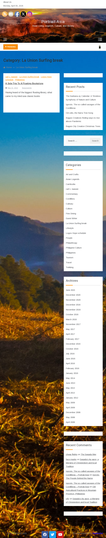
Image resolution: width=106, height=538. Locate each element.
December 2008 (73, 412)
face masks (71, 459)
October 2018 (72, 314)
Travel (68, 262)
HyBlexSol (98, 533)
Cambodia (70, 184)
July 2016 (70, 353)
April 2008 (70, 422)
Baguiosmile (27, 88)
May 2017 (70, 329)
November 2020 (73, 300)
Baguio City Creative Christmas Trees (83, 126)
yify (67, 498)
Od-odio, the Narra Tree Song (79, 113)
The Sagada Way (88, 454)
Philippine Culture (74, 248)
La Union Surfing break (29, 77)
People (69, 238)
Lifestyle (70, 228)
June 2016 (70, 358)
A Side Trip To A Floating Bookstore (24, 83)
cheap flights (71, 454)
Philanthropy (71, 243)
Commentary (72, 194)
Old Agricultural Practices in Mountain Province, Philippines (81, 490)
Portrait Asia (53, 22)
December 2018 (73, 304)
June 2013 (70, 383)
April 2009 (70, 407)
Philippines (20, 80)
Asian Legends (72, 179)
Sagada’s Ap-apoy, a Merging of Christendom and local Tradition (82, 463)
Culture (69, 208)
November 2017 (73, 324)
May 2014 (70, 378)
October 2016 (72, 349)
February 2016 (72, 368)
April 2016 (70, 363)
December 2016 (73, 344)
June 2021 (70, 290)
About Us (7, 2)
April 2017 (70, 334)
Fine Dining (71, 213)
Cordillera (70, 199)
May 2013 (70, 388)
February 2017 (72, 339)
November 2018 (73, 309)
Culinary (69, 204)
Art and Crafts (72, 174)
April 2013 (70, 393)
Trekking (69, 267)
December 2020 (73, 295)
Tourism (69, 257)
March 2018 (71, 319)
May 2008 (70, 417)
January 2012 (72, 398)
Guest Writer (71, 218)
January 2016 (72, 373)
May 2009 (70, 402)
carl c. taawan (11, 77)
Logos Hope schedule (76, 233)
